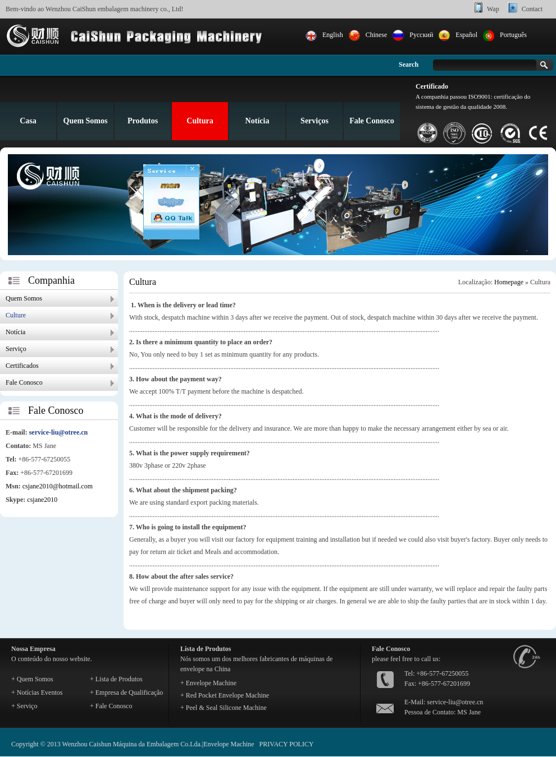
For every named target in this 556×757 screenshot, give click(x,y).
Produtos (142, 121)
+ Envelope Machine (208, 683)
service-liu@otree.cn (58, 432)
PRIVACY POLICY (286, 744)
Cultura (199, 121)
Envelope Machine (228, 744)
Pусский (421, 35)
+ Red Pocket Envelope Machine (224, 695)
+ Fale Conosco (111, 706)
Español (466, 35)
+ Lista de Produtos (116, 679)
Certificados (22, 366)
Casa (28, 121)
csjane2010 (42, 500)
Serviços (314, 121)
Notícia (257, 121)
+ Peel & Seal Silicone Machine (223, 708)
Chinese (377, 35)
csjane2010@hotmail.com (57, 486)
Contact (532, 9)
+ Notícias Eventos (36, 692)
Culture (16, 315)
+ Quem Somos (32, 679)
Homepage (508, 282)
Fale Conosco (371, 121)
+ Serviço (24, 706)
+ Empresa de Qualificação (126, 692)
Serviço (16, 349)
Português (513, 35)
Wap (493, 9)
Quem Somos (85, 121)
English (332, 35)
